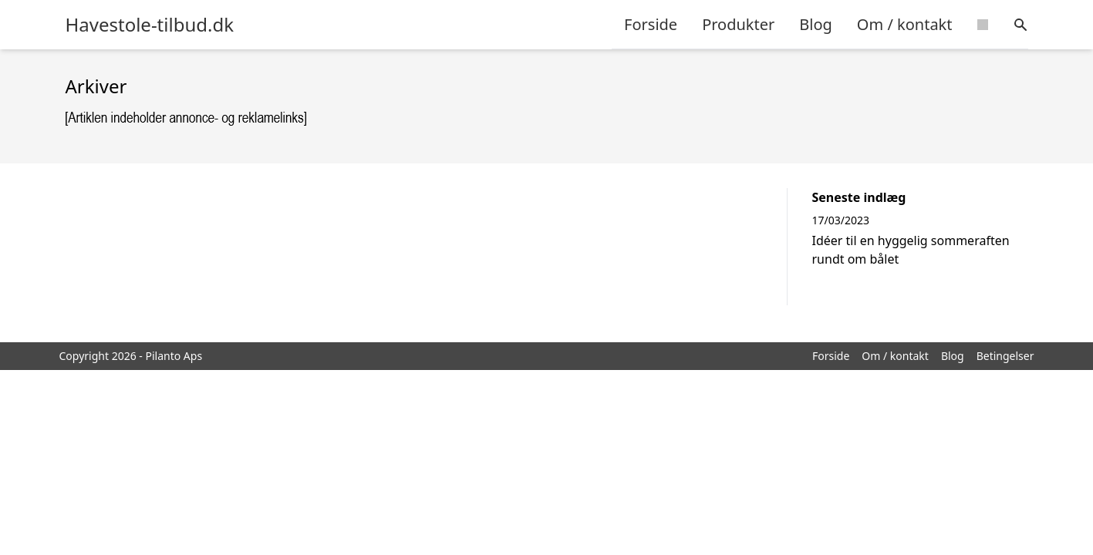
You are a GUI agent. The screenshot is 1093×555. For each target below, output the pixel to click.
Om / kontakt (905, 24)
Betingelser (1005, 355)
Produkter (738, 24)
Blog (815, 24)
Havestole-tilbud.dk (150, 24)
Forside (650, 24)
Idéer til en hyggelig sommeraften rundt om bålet (911, 249)
